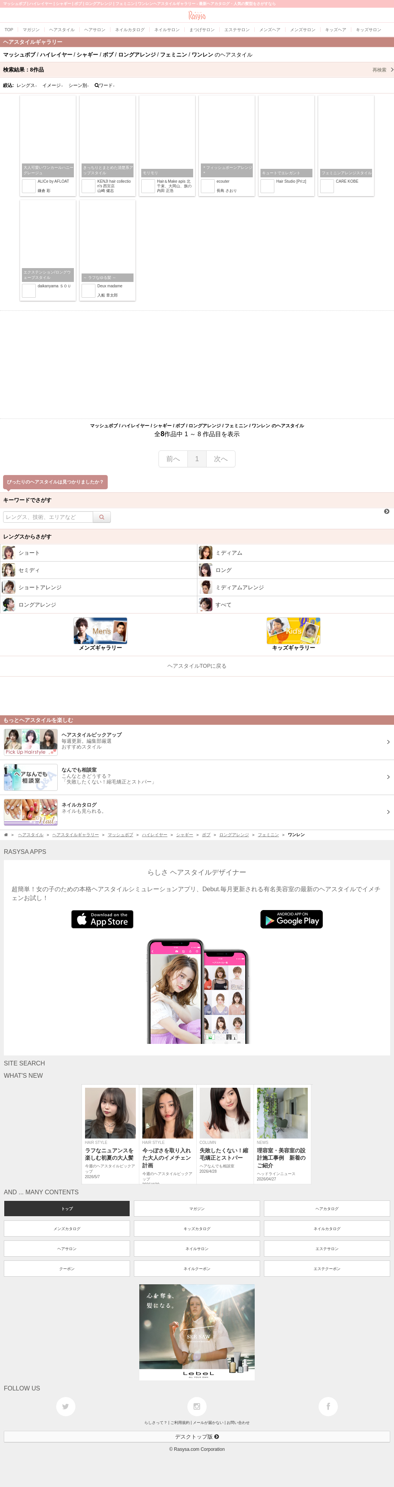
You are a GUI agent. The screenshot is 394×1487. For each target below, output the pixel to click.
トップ (67, 1209)
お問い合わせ (238, 1422)
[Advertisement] (197, 364)
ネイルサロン (197, 1249)
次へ (221, 459)
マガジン (197, 1209)
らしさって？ (155, 1422)
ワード (105, 85)
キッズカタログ (197, 1229)
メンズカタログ (66, 1229)
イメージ (52, 85)
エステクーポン (327, 1269)
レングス (27, 85)
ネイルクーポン (197, 1269)
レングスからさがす (27, 536)
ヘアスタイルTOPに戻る (197, 666)
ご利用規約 (180, 1422)
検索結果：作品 (198, 70)
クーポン (67, 1269)
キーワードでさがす (27, 500)
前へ (173, 459)
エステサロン (327, 1249)
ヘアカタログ (327, 1209)
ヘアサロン (67, 1249)
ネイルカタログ (327, 1229)
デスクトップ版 (197, 1437)
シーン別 (78, 85)
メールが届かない (208, 1422)
